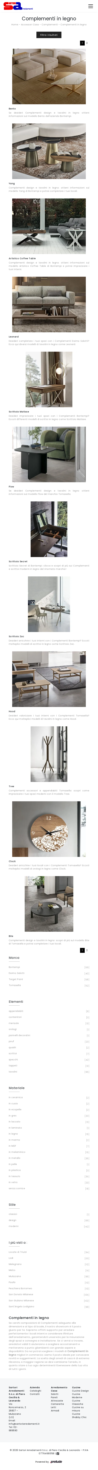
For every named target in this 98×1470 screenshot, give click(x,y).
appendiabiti (48, 1011)
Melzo (48, 1270)
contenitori (48, 1017)
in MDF (48, 1146)
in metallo (48, 1158)
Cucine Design (80, 1390)
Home (14, 24)
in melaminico (48, 1152)
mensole (48, 1023)
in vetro (48, 1182)
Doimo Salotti (48, 973)
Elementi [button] (16, 1001)
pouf (48, 1042)
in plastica (48, 1170)
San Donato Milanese (48, 1295)
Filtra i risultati (49, 35)
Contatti (35, 1394)
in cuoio (48, 1104)
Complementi (50, 24)
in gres (48, 1116)
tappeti (48, 1066)
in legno (48, 1134)
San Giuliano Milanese (48, 1301)
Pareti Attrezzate (57, 1399)
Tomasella (48, 985)
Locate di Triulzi (48, 1252)
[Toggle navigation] (90, 6)
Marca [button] (14, 957)
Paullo (48, 1282)
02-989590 (13, 1429)
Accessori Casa (30, 24)
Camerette (57, 1404)
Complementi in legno (73, 24)
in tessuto (48, 1176)
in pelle (48, 1164)
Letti (53, 1407)
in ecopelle (48, 1110)
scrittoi (48, 1054)
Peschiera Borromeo (48, 1289)
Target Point (48, 979)
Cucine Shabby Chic (79, 1415)
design (48, 1220)
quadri (48, 1048)
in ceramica (48, 1098)
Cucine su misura (78, 1409)
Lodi (48, 1258)
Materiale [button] (17, 1088)
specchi (48, 1060)
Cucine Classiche (77, 1402)
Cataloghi (35, 1390)
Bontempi (48, 967)
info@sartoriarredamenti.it (24, 1423)
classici (48, 1214)
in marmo (48, 1140)
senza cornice (48, 1189)
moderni (48, 1226)
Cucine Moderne (77, 1396)
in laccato (48, 1122)
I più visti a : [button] (18, 1242)
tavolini (48, 1072)
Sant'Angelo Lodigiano (48, 1307)
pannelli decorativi (48, 1036)
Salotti (54, 1394)
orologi (48, 1029)
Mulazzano (48, 1276)
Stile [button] (12, 1204)
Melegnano (48, 1264)
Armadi (55, 1410)
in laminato (48, 1128)
